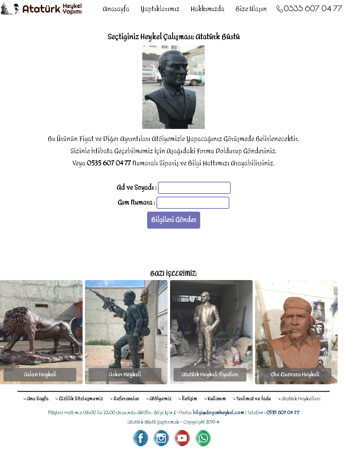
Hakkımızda (208, 9)
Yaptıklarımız (160, 9)
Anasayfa (116, 9)
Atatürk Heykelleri (301, 398)
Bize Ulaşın (251, 9)
